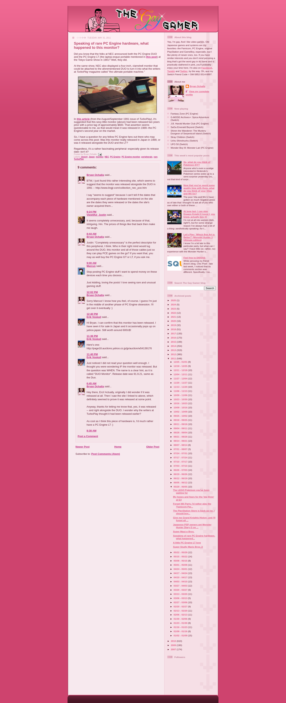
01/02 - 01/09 (181, 635)
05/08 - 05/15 (181, 560)
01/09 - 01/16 (181, 631)
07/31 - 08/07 (181, 449)
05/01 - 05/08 (181, 565)
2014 (174, 346)
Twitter (183, 71)
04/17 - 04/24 (181, 573)
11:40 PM (92, 354)
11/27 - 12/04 (181, 378)
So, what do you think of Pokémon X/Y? (197, 163)
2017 (174, 333)
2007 (174, 649)
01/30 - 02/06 (181, 618)
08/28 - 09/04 (181, 432)
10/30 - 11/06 (181, 395)
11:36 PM (92, 336)
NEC (107, 157)
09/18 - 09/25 (181, 420)
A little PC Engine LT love (187, 542)
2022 (174, 313)
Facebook (206, 67)
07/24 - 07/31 (181, 453)
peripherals (147, 157)
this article (83, 118)
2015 (174, 341)
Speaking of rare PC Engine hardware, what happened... (194, 537)
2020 (174, 321)
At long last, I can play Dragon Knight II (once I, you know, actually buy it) (199, 214)
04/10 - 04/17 (181, 577)
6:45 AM (91, 383)
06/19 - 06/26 (181, 474)
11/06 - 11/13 (181, 391)
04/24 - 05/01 (181, 569)
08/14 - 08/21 (181, 440)
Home (117, 446)
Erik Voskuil (94, 316)
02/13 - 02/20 (181, 610)
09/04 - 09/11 (181, 428)
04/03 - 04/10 (181, 581)
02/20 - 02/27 (181, 606)
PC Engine (115, 157)
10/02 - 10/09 (181, 411)
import (84, 157)
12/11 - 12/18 (181, 370)
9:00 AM (91, 263)
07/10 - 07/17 (181, 461)
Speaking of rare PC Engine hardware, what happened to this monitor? (111, 45)
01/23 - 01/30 (181, 623)
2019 (174, 325)
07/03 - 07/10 (181, 465)
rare (155, 157)
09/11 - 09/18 (181, 424)
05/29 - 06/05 (181, 486)
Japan (92, 157)
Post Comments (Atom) (105, 453)
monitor (99, 157)
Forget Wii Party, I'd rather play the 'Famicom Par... (192, 505)
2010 (174, 641)
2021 (174, 316)
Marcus (91, 265)
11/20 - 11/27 (181, 382)
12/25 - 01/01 (181, 362)
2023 (174, 308)
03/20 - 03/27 (181, 590)
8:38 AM (91, 430)
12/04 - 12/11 (181, 374)
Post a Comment (88, 436)
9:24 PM (91, 211)
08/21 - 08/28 (181, 436)
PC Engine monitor (131, 157)
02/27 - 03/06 (181, 602)
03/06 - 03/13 (181, 598)
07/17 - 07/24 (181, 457)
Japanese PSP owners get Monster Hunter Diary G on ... (192, 526)
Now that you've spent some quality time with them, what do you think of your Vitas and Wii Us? (199, 189)
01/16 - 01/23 (181, 627)
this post (151, 56)
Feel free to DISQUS (194, 257)
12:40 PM (92, 314)
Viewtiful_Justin (96, 214)
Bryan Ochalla (95, 174)
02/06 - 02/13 (181, 614)
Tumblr (171, 71)
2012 (174, 354)
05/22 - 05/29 (181, 552)
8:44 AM (91, 233)
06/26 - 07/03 (181, 470)
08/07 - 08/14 (181, 445)
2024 (174, 304)
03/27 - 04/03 (181, 585)
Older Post (152, 446)
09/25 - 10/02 (181, 415)
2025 (174, 300)
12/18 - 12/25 (181, 366)
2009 (174, 645)
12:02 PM (92, 292)
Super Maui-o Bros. (183, 531)
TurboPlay (79, 159)
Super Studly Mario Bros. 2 (188, 546)
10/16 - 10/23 (181, 403)
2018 (174, 329)
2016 (174, 337)
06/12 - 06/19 (181, 478)
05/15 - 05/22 (181, 556)
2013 (174, 350)
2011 (174, 358)
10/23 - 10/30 (181, 399)
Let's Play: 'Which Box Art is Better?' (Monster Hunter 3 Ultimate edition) (199, 237)
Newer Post (82, 446)
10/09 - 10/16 (181, 407)
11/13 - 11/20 (181, 387)
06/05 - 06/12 (181, 482)
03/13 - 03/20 (181, 594)
